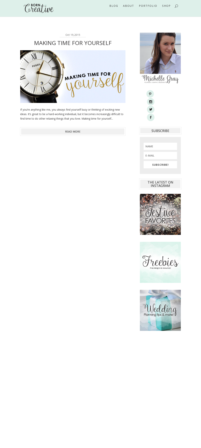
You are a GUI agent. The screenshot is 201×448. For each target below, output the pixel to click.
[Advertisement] (160, 371)
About (128, 11)
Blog (113, 11)
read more (72, 131)
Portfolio (148, 11)
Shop (166, 11)
